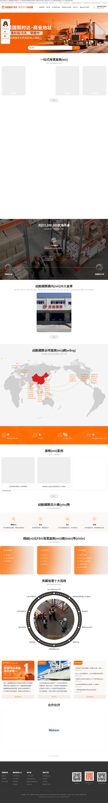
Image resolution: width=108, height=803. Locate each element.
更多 (54, 100)
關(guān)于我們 (84, 7)
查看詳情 (47, 258)
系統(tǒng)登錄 (96, 3)
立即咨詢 (60, 258)
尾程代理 (46, 772)
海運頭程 (41, 7)
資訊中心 (75, 7)
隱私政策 (63, 794)
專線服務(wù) (17, 772)
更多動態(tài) (18, 696)
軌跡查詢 (66, 3)
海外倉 (48, 7)
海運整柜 (4, 778)
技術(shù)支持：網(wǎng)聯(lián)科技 (77, 794)
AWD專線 (15, 781)
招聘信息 (86, 3)
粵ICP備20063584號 (54, 794)
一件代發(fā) (30, 776)
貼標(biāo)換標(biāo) (32, 781)
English (104, 3)
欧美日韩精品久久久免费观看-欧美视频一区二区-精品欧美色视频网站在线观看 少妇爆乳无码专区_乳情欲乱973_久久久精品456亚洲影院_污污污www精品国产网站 (36, 0)
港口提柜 (45, 778)
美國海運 (5, 772)
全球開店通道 (56, 7)
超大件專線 (16, 778)
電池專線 (15, 784)
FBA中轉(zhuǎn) (31, 778)
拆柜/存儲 (29, 784)
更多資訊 (54, 696)
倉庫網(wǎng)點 (66, 7)
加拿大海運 (5, 781)
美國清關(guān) (47, 776)
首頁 (60, 3)
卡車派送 (45, 781)
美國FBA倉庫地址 (76, 3)
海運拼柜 (4, 776)
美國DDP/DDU (46, 784)
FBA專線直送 (16, 776)
